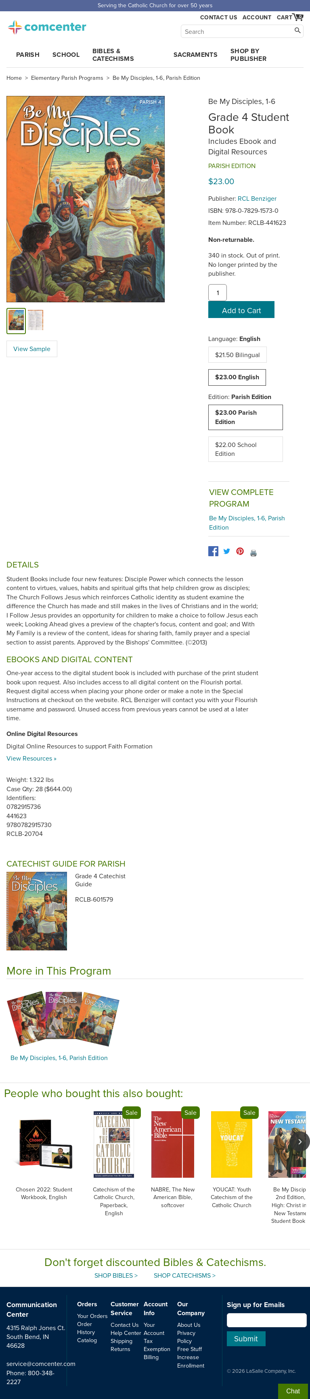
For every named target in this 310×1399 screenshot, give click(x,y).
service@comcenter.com (40, 1363)
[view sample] (35, 321)
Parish (28, 54)
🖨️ (253, 552)
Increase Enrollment (190, 1361)
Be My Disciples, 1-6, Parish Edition (156, 78)
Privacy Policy (186, 1336)
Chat (293, 1391)
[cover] (16, 321)
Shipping (121, 1341)
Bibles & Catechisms (113, 54)
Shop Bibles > (116, 1275)
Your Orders (92, 1316)
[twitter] (227, 551)
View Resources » (31, 758)
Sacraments (196, 54)
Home (14, 78)
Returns (120, 1349)
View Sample (31, 348)
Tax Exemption (157, 1345)
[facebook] (213, 551)
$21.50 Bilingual (237, 354)
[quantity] (217, 292)
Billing (151, 1357)
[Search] (242, 31)
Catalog (87, 1340)
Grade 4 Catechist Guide (100, 879)
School (66, 54)
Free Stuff (189, 1349)
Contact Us (218, 17)
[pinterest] (240, 551)
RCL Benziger (257, 198)
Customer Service (125, 1308)
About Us (189, 1324)
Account (257, 17)
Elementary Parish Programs (67, 78)
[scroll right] (300, 1141)
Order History (86, 1328)
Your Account (154, 1328)
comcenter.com (46, 25)
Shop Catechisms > (185, 1275)
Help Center (126, 1332)
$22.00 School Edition (236, 449)
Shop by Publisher (248, 54)
